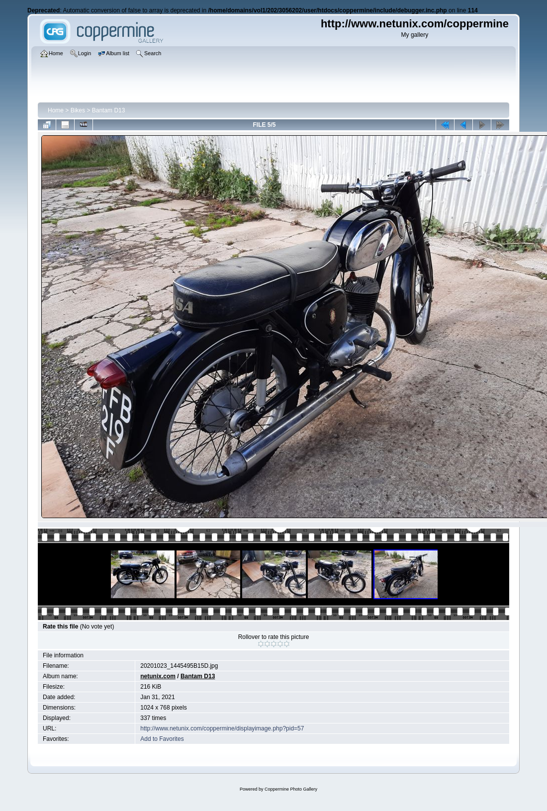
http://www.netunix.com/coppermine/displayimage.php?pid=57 (222, 728)
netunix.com (158, 676)
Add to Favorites (161, 738)
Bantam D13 (108, 110)
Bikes (78, 110)
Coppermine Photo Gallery (291, 789)
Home (56, 110)
